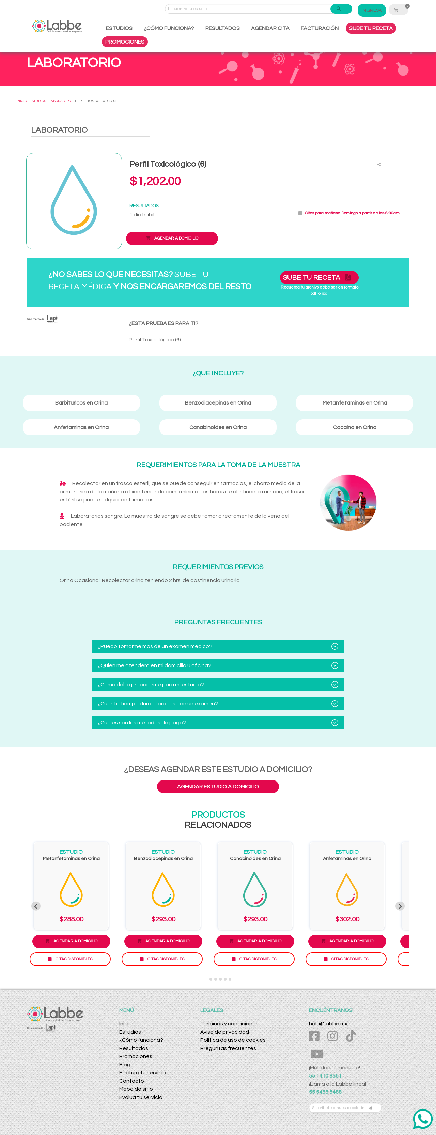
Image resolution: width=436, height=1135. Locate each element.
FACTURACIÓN (320, 28)
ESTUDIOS (119, 28)
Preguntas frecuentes (228, 1048)
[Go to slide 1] (206, 979)
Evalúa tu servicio (140, 1097)
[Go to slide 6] (230, 979)
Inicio (125, 1023)
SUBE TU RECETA (371, 28)
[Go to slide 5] (225, 979)
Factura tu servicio (142, 1072)
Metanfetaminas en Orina (71, 858)
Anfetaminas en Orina (347, 858)
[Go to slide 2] (210, 979)
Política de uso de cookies (233, 1040)
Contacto (131, 1081)
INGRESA (372, 10)
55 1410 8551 (325, 1076)
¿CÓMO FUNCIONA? (169, 28)
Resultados (133, 1048)
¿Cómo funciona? (141, 1040)
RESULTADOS (222, 28)
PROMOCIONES (124, 42)
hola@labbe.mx (328, 1023)
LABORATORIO (60, 101)
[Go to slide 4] (220, 979)
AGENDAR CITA (270, 28)
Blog (124, 1064)
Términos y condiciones (229, 1023)
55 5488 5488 (325, 1092)
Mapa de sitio (136, 1089)
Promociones (135, 1056)
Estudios (130, 1032)
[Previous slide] (36, 906)
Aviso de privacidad (224, 1032)
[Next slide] (400, 906)
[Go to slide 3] (215, 979)
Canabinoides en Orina (255, 858)
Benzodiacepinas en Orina (163, 858)
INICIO (21, 101)
